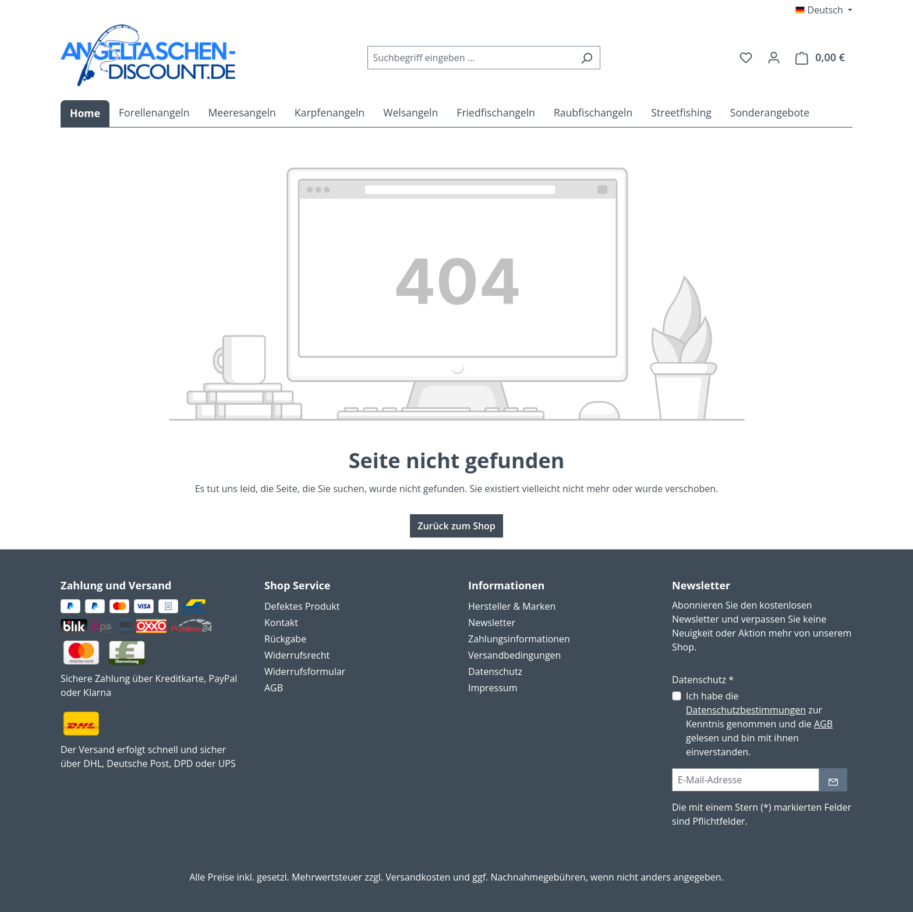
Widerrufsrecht (297, 655)
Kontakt (281, 622)
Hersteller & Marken (511, 606)
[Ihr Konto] (774, 57)
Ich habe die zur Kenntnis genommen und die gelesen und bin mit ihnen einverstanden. (759, 724)
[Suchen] (586, 57)
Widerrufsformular (304, 671)
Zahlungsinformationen (519, 638)
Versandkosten (417, 877)
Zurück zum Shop (456, 525)
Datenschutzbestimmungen (746, 710)
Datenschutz (495, 671)
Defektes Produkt (301, 606)
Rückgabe (285, 638)
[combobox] (470, 57)
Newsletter (491, 622)
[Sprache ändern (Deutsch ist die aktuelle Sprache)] (823, 10)
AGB (273, 687)
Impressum (492, 687)
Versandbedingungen (514, 655)
